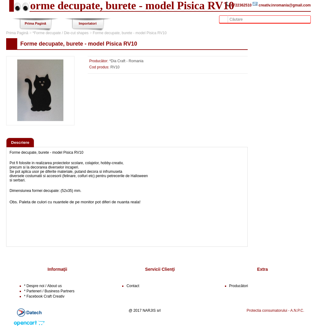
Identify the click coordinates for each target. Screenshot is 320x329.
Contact (132, 286)
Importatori (88, 23)
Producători (238, 286)
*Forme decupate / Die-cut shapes (61, 33)
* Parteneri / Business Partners (49, 291)
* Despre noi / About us (43, 286)
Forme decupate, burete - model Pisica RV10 (130, 33)
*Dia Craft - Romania (126, 61)
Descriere (20, 142)
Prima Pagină (35, 23)
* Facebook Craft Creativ (44, 296)
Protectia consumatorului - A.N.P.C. (275, 310)
